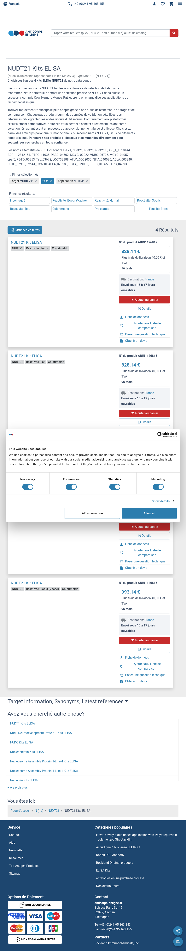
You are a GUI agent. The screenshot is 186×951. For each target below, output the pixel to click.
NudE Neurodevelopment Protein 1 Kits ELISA (41, 733)
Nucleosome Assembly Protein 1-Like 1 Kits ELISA (44, 771)
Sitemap (14, 873)
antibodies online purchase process (120, 878)
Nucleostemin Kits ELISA (27, 752)
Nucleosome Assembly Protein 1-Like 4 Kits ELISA (44, 761)
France (149, 279)
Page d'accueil (20, 811)
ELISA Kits (103, 870)
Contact (14, 835)
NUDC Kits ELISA (21, 742)
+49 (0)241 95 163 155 (116, 929)
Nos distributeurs (107, 886)
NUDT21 (53, 811)
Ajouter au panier (144, 300)
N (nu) (39, 811)
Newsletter (16, 850)
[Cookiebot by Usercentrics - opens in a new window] (160, 435)
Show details (161, 501)
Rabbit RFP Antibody (110, 855)
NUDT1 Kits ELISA (22, 723)
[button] (18, 787)
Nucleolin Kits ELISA (24, 780)
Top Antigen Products (23, 866)
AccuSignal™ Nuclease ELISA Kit (118, 847)
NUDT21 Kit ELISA (26, 242)
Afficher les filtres (25, 230)
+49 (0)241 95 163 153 (86, 4)
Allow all (149, 513)
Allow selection (92, 513)
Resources (16, 858)
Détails (144, 308)
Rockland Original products (114, 863)
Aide (12, 842)
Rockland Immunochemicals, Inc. (117, 943)
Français (11, 4)
